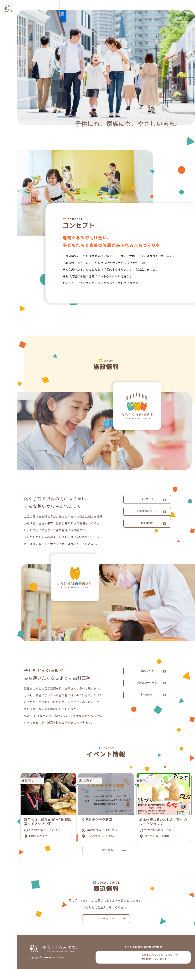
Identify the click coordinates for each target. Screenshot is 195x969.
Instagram (147, 522)
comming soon (106, 918)
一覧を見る (106, 850)
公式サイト (147, 499)
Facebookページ (147, 511)
